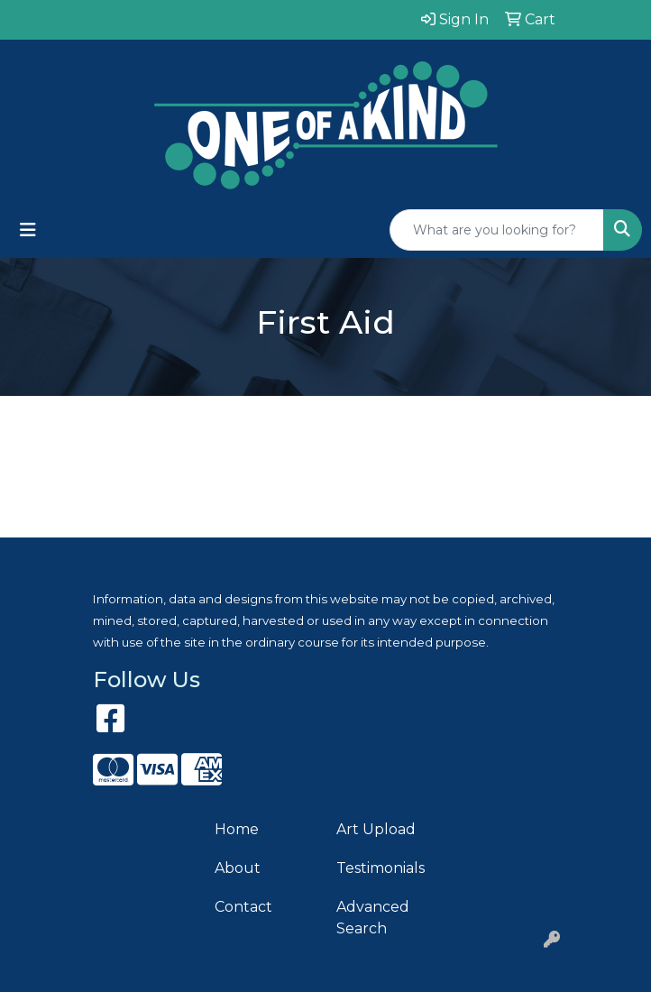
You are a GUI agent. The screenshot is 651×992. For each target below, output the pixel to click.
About (238, 868)
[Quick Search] (497, 230)
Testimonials (380, 868)
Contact (243, 906)
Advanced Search (372, 917)
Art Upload (376, 829)
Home (237, 829)
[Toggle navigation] (28, 230)
